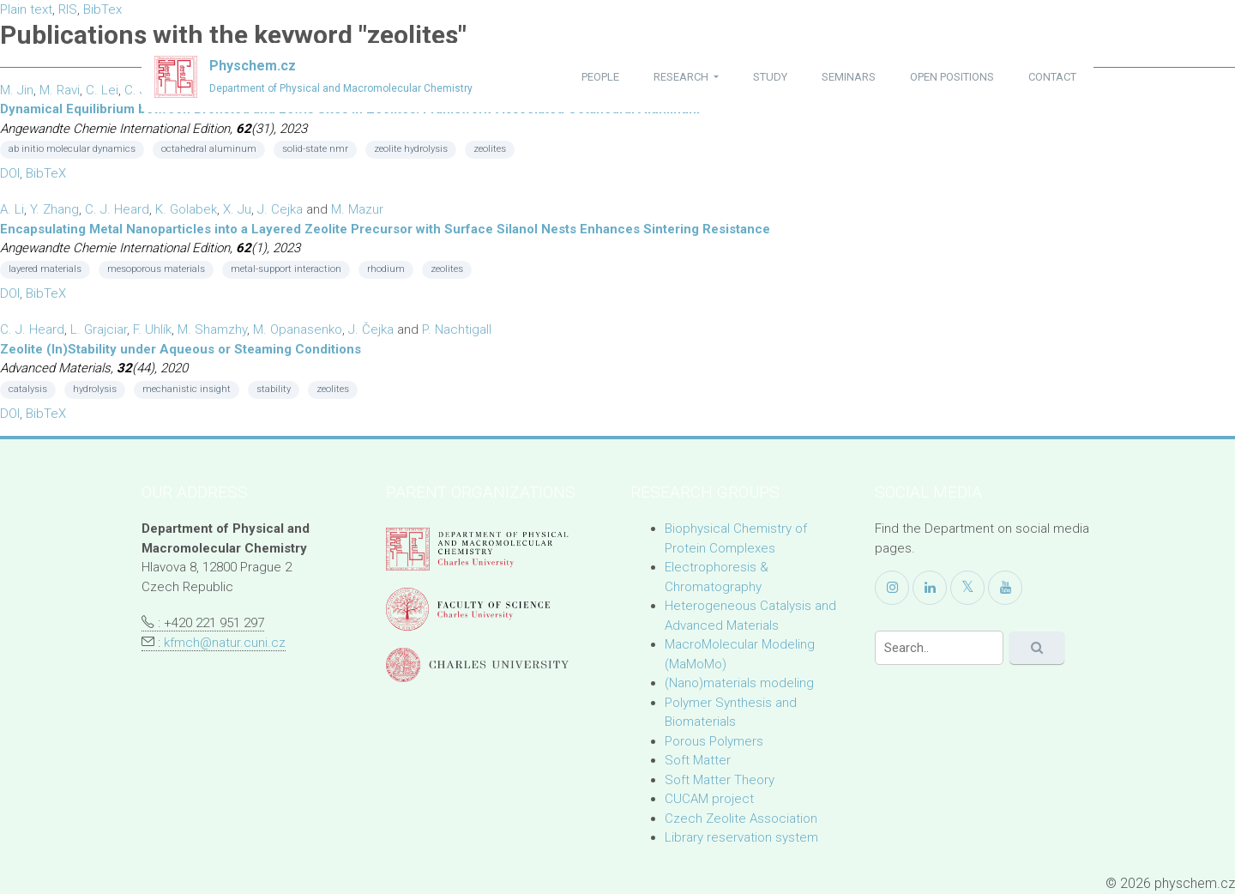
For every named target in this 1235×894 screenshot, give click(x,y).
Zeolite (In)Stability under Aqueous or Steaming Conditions (180, 349)
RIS (67, 9)
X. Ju (237, 209)
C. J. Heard (117, 209)
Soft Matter (698, 760)
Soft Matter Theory (719, 780)
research (682, 76)
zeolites (489, 148)
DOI (10, 173)
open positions (952, 76)
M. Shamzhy (212, 329)
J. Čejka (371, 329)
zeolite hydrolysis (411, 148)
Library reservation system (741, 837)
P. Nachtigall (456, 329)
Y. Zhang (54, 209)
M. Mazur (357, 209)
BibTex (102, 9)
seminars (849, 76)
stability (273, 389)
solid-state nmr (315, 148)
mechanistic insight (186, 389)
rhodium (386, 269)
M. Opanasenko (297, 329)
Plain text (26, 9)
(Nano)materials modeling (739, 683)
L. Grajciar (98, 329)
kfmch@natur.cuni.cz (225, 642)
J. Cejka (280, 209)
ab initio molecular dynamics (72, 148)
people (600, 76)
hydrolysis (95, 389)
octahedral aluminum (208, 148)
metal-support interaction (286, 269)
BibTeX (46, 173)
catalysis (28, 389)
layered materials (45, 269)
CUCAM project (709, 798)
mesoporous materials (156, 269)
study (770, 76)
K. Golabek (186, 209)
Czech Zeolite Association (741, 818)
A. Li (12, 209)
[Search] (939, 648)
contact (1052, 76)
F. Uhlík (152, 329)
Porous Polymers (714, 741)
